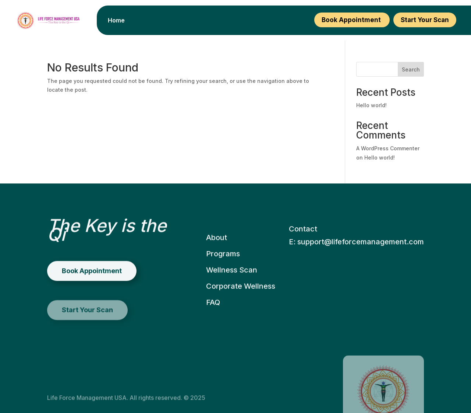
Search (411, 69)
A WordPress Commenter (387, 148)
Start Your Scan (425, 20)
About (216, 254)
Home (116, 21)
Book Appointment (352, 20)
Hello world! (371, 105)
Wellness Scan (231, 287)
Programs (223, 270)
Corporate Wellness (240, 303)
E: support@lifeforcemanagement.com (356, 262)
